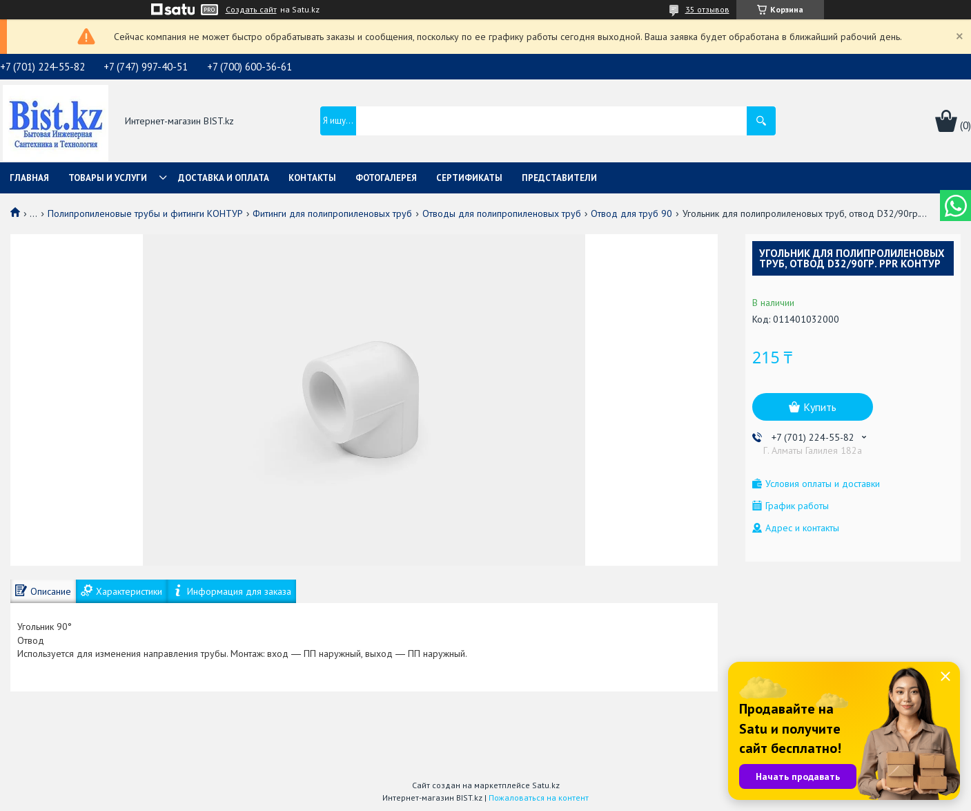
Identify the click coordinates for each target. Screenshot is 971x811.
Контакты (312, 178)
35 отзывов (707, 9)
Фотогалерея (386, 178)
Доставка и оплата (223, 178)
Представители (559, 178)
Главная (29, 178)
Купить (819, 407)
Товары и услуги (107, 178)
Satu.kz (546, 785)
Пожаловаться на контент (539, 797)
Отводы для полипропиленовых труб (501, 213)
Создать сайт (251, 10)
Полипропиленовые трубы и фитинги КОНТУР (145, 213)
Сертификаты (469, 178)
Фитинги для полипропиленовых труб (332, 213)
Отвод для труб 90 (631, 213)
